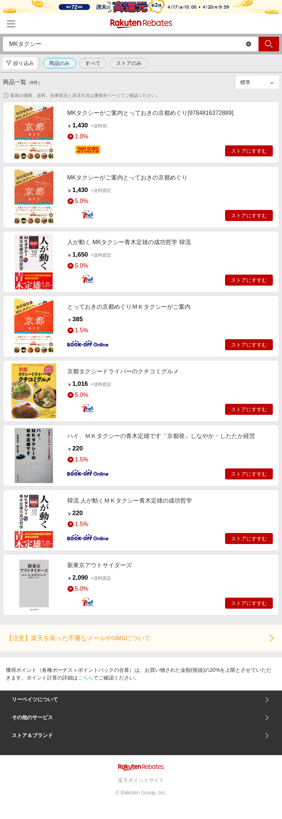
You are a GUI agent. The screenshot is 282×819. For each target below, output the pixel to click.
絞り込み (20, 63)
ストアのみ (129, 63)
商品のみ (59, 63)
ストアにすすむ (249, 151)
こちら (85, 678)
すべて (93, 63)
